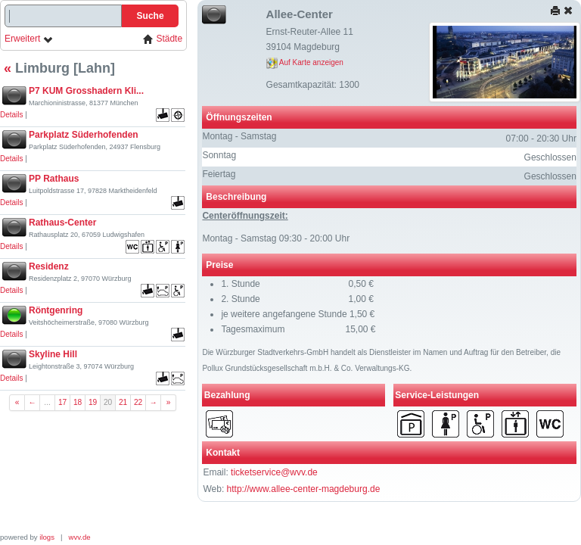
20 (108, 402)
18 (77, 402)
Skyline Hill (53, 354)
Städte (162, 39)
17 (62, 402)
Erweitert (29, 39)
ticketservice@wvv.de (274, 472)
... (47, 402)
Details (11, 115)
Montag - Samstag (239, 136)
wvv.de (80, 537)
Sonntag (219, 155)
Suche (150, 16)
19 (93, 402)
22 (138, 402)
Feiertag (218, 174)
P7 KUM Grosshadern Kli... (86, 91)
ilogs (46, 537)
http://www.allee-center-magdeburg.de (304, 489)
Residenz (49, 266)
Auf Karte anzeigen (304, 62)
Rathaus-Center (62, 222)
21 (123, 402)
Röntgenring (55, 310)
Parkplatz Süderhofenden (83, 134)
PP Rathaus (54, 178)
